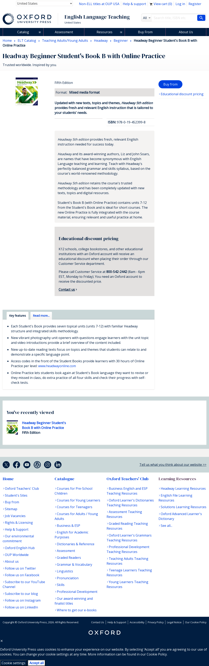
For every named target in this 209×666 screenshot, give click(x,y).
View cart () (161, 4)
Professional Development (77, 591)
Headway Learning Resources (183, 488)
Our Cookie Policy (195, 622)
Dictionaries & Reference (75, 544)
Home (8, 479)
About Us (186, 32)
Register (195, 4)
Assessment (64, 32)
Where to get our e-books (77, 610)
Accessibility (137, 622)
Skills (61, 585)
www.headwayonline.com (57, 366)
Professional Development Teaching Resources (128, 549)
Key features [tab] (17, 315)
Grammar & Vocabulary (74, 564)
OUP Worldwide (17, 555)
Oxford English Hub (20, 548)
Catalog (23, 32)
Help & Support (16, 529)
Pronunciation (68, 578)
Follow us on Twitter (20, 568)
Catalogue (64, 479)
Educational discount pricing (182, 94)
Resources (104, 32)
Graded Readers (69, 557)
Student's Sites (16, 495)
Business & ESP (68, 525)
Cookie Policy (157, 654)
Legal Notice (174, 622)
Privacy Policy (156, 622)
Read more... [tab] (41, 315)
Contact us (67, 289)
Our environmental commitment (18, 538)
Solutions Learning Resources (183, 507)
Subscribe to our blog (21, 593)
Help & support (134, 4)
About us (12, 561)
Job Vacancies (15, 516)
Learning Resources (177, 479)
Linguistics (65, 571)
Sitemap (11, 509)
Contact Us (97, 622)
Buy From (145, 32)
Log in (180, 4)
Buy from (170, 84)
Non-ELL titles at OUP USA (99, 4)
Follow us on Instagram (23, 600)
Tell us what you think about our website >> (172, 464)
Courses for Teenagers (74, 507)
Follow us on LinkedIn (21, 607)
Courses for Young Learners (78, 500)
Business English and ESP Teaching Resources (127, 491)
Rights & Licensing (19, 522)
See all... (166, 525)
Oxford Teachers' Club (22, 488)
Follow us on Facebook (22, 575)
